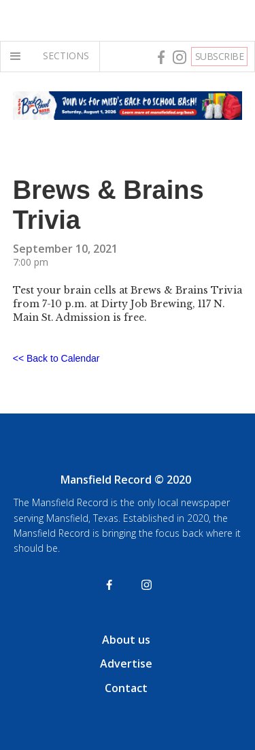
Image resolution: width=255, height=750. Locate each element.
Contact (126, 688)
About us (126, 639)
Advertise (126, 663)
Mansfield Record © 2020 (126, 479)
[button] (18, 57)
